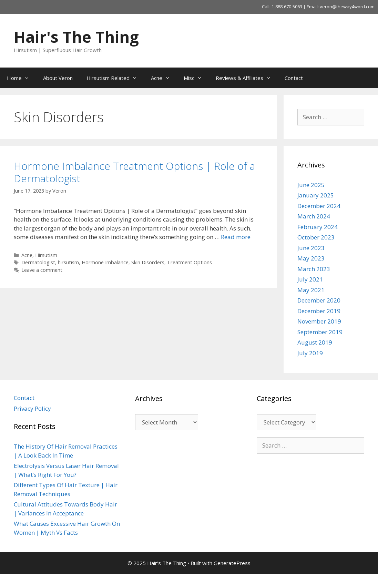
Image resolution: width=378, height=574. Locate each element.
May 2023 (311, 258)
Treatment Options (189, 262)
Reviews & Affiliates (247, 78)
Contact (294, 77)
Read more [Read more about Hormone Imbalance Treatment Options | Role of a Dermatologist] (236, 237)
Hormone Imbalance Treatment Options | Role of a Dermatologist (134, 172)
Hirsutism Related (115, 78)
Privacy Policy (32, 408)
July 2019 (310, 353)
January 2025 (315, 195)
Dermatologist (38, 262)
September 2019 (320, 332)
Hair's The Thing (76, 36)
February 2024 (317, 227)
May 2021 (311, 290)
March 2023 (313, 269)
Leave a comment (41, 270)
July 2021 (310, 279)
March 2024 (313, 216)
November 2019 (319, 321)
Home (21, 78)
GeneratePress (232, 563)
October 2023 (316, 237)
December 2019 (318, 311)
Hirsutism (46, 255)
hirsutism (68, 262)
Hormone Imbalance (105, 262)
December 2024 (318, 206)
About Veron (58, 77)
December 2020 (318, 300)
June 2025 (311, 185)
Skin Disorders (147, 262)
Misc (196, 78)
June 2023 (311, 248)
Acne (164, 78)
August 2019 (314, 342)
